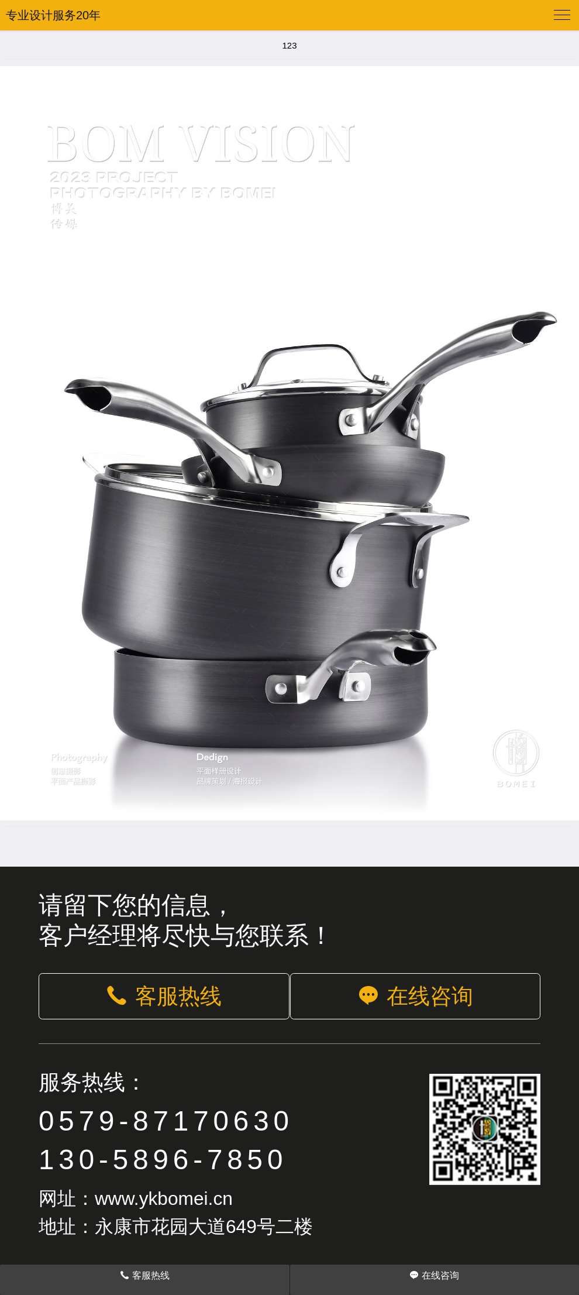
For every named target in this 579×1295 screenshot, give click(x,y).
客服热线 (164, 996)
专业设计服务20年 (53, 15)
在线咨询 (415, 996)
